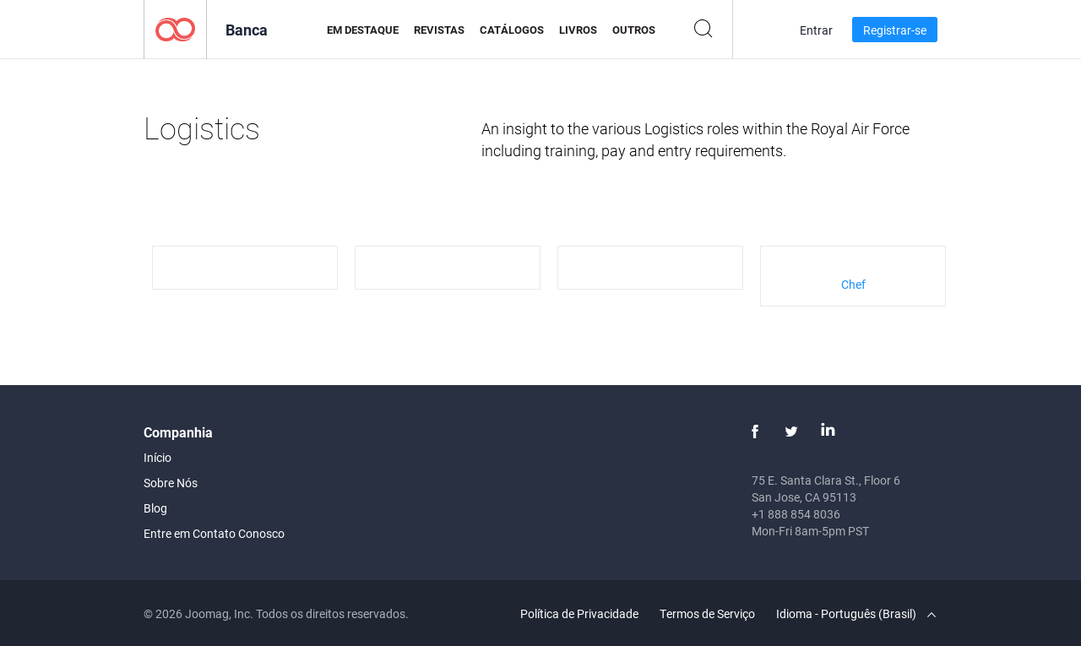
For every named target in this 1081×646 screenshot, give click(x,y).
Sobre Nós (171, 483)
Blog (155, 508)
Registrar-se (894, 30)
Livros (578, 29)
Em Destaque (363, 29)
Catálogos (512, 29)
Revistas (439, 29)
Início (157, 457)
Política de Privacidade (579, 613)
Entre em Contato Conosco (214, 533)
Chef (853, 284)
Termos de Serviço (707, 613)
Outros (633, 29)
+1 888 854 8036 (796, 514)
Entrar (816, 30)
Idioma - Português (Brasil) (856, 613)
